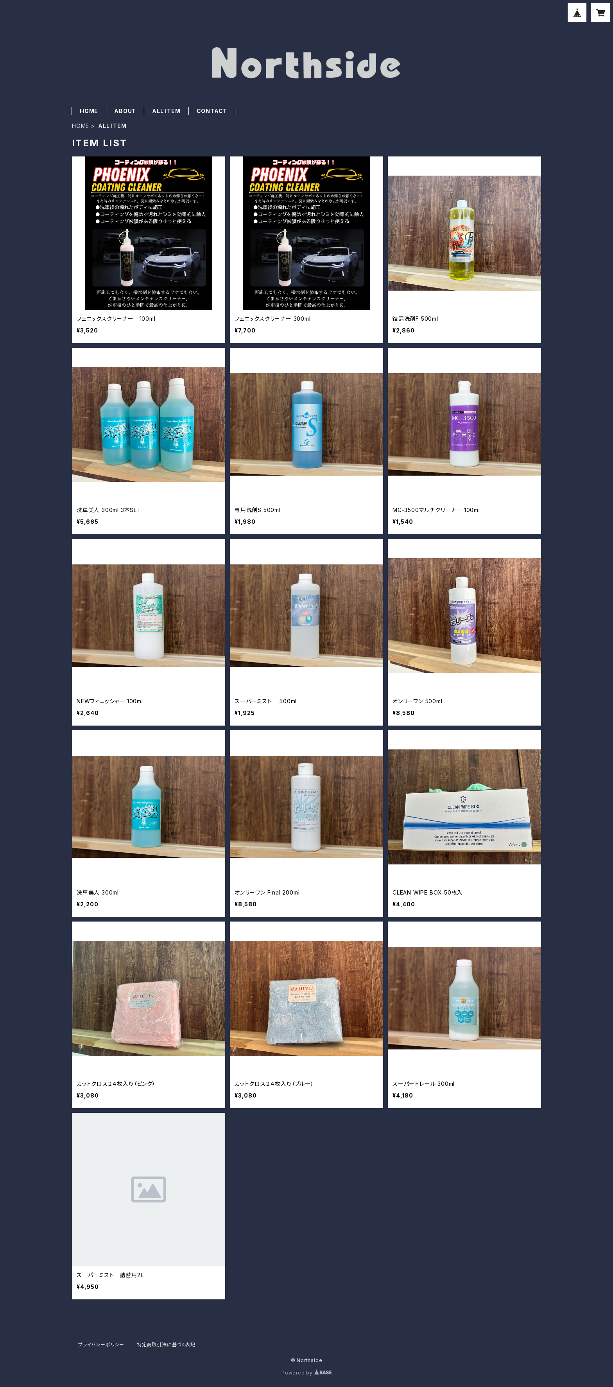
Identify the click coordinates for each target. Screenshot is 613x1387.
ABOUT (125, 111)
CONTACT (212, 111)
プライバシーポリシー (101, 1344)
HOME (89, 111)
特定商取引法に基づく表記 (166, 1344)
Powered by (306, 1373)
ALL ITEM (166, 111)
